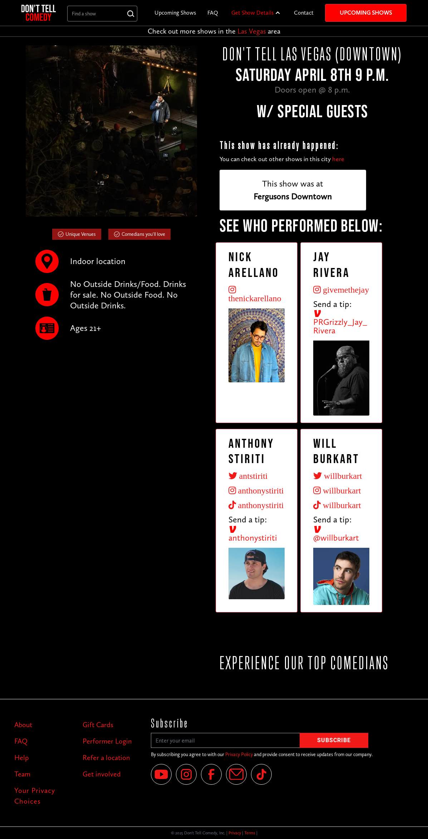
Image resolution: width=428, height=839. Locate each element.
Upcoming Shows (175, 12)
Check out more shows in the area (214, 31)
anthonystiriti (252, 534)
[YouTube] (161, 774)
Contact (304, 12)
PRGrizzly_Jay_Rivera (340, 322)
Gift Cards (98, 724)
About (23, 724)
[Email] (236, 774)
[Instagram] (186, 774)
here (338, 159)
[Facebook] (211, 774)
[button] (256, 13)
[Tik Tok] (261, 774)
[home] (38, 13)
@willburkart (336, 534)
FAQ (212, 12)
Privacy (234, 832)
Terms (249, 832)
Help (21, 757)
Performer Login (107, 741)
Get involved (102, 774)
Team (22, 774)
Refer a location (106, 757)
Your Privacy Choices (34, 795)
